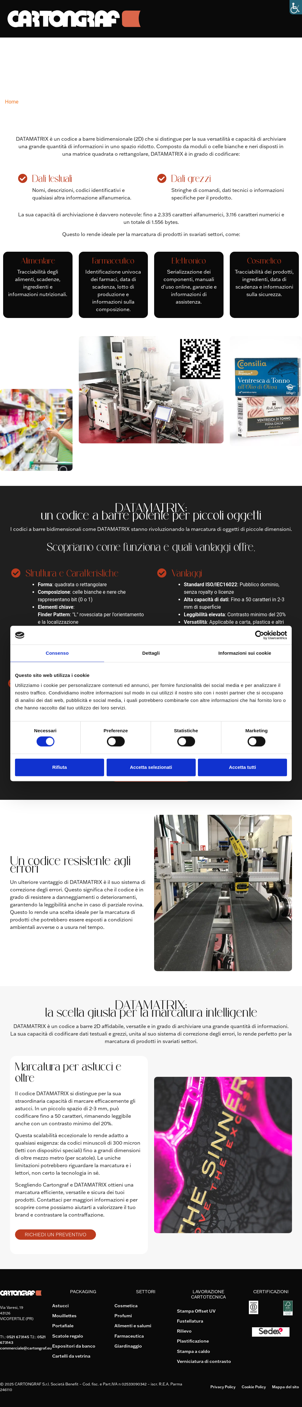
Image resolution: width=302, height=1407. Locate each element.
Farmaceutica (129, 1336)
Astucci (60, 1306)
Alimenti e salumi (132, 1326)
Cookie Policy (254, 1386)
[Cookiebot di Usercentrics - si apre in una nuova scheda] (259, 635)
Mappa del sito (285, 1386)
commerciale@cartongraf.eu (26, 1348)
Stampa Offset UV (196, 1311)
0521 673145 (18, 1336)
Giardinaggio (128, 1346)
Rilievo (184, 1331)
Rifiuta (59, 767)
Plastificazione (193, 1341)
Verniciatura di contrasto (204, 1361)
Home (11, 102)
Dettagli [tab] (151, 653)
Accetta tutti (242, 767)
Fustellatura (190, 1321)
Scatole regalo (67, 1336)
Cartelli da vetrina (71, 1356)
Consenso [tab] (57, 653)
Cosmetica (126, 1306)
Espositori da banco (73, 1346)
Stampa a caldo (193, 1351)
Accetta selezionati (151, 767)
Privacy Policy (222, 1386)
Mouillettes (64, 1316)
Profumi (123, 1316)
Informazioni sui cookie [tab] (245, 653)
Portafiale (62, 1326)
